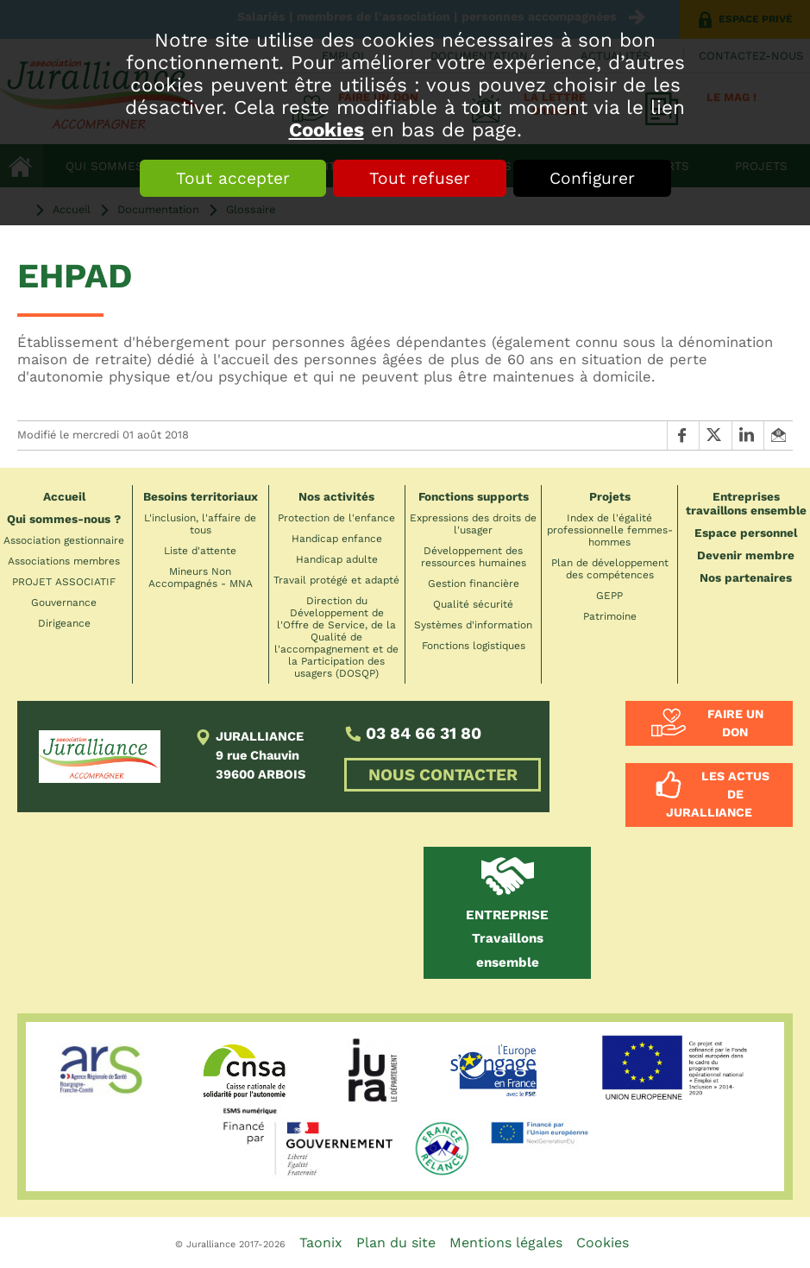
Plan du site (396, 1242)
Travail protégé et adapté (336, 580)
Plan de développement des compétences (610, 569)
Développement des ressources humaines (473, 557)
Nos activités (336, 496)
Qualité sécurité (473, 604)
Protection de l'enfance (336, 518)
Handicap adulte (337, 559)
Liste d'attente (200, 551)
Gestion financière (473, 583)
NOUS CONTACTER (443, 775)
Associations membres (64, 561)
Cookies (326, 129)
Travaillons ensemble (507, 938)
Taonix (320, 1242)
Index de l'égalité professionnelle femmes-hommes (610, 530)
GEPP (609, 596)
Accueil (64, 496)
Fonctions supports (473, 496)
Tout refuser (419, 178)
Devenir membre (745, 555)
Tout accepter (233, 178)
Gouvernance (64, 602)
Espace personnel (745, 532)
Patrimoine (610, 616)
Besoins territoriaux (200, 496)
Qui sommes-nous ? (64, 519)
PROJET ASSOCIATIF (64, 582)
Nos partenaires (746, 577)
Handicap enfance (337, 539)
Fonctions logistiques (473, 646)
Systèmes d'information (473, 625)
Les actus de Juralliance (717, 794)
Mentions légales (505, 1242)
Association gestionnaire (63, 540)
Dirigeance (64, 623)
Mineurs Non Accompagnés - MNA (200, 577)
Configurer (592, 178)
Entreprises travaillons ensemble (746, 503)
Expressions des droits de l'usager (473, 524)
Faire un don (735, 723)
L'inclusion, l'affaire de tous (200, 524)
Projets (610, 496)
